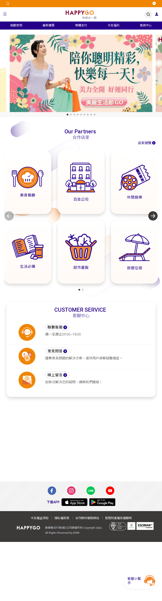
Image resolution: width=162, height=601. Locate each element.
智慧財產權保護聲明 (118, 518)
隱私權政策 (61, 518)
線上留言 (55, 375)
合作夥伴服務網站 (87, 518)
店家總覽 (144, 143)
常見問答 (55, 351)
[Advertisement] (81, 441)
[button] (5, 14)
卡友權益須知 (39, 518)
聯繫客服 (55, 327)
